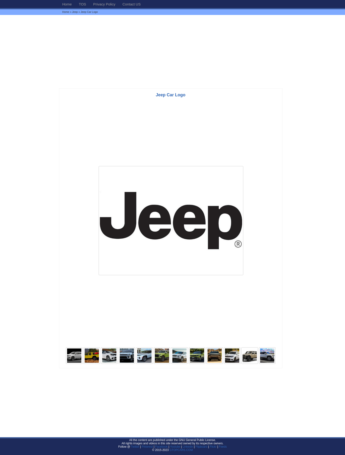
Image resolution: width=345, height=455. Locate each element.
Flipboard (201, 446)
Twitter (135, 446)
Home (67, 4)
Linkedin (188, 446)
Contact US (131, 4)
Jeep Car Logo (170, 95)
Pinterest (147, 446)
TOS (82, 4)
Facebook (161, 446)
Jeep (75, 11)
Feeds (223, 446)
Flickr (213, 446)
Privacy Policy (104, 4)
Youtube (175, 446)
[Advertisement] (172, 51)
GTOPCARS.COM (181, 450)
